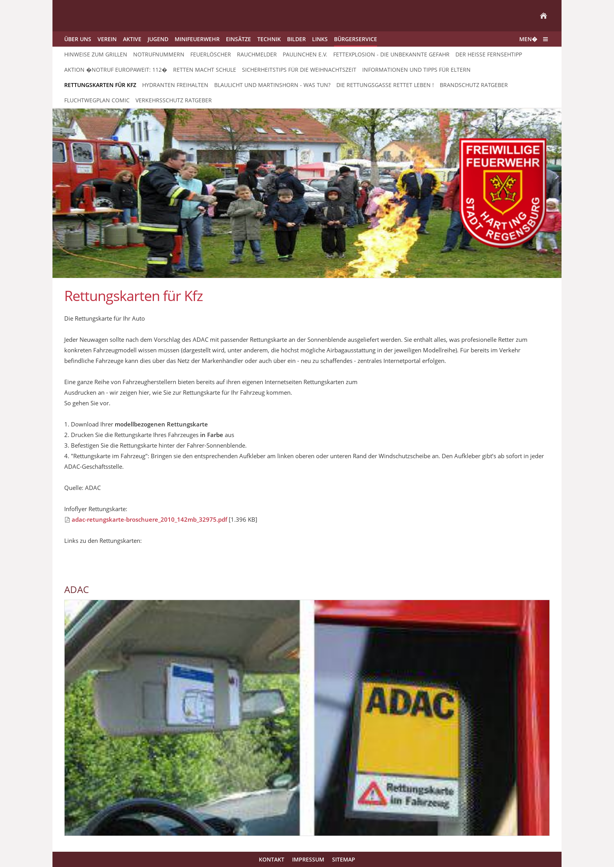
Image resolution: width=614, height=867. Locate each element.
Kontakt (271, 859)
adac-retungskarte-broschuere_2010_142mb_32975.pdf (149, 519)
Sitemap (343, 859)
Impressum (308, 859)
